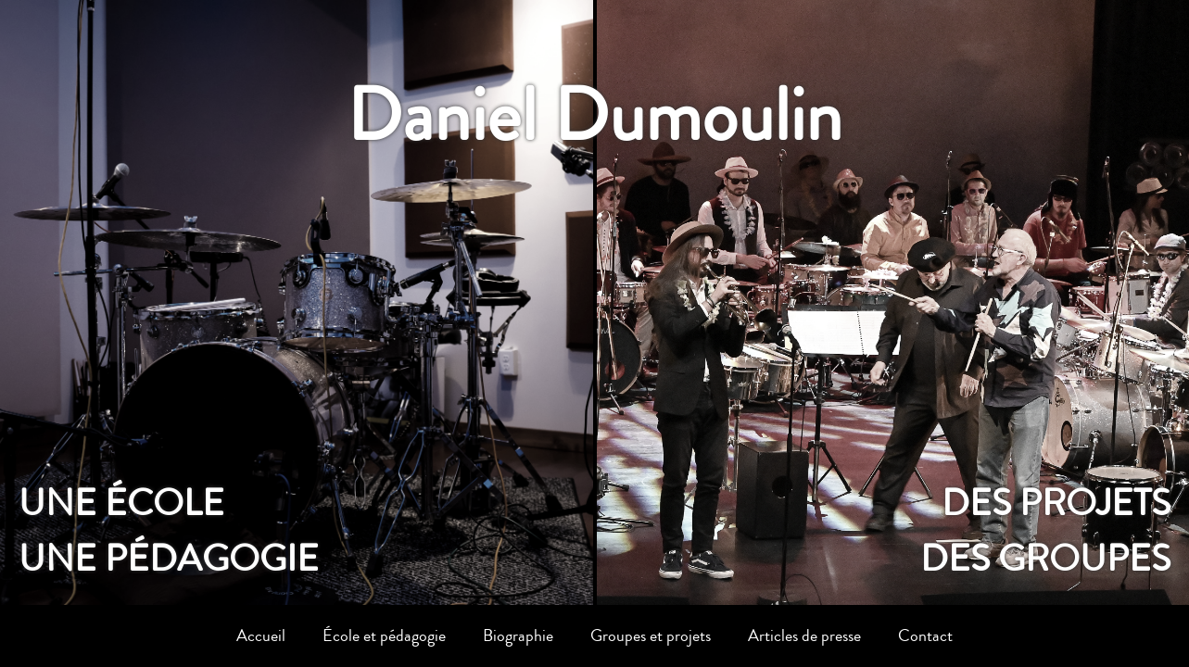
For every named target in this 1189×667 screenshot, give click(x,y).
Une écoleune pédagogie (169, 531)
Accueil (260, 635)
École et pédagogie (384, 635)
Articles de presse (804, 635)
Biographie (518, 635)
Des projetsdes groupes (1045, 531)
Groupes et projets (650, 635)
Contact (925, 635)
